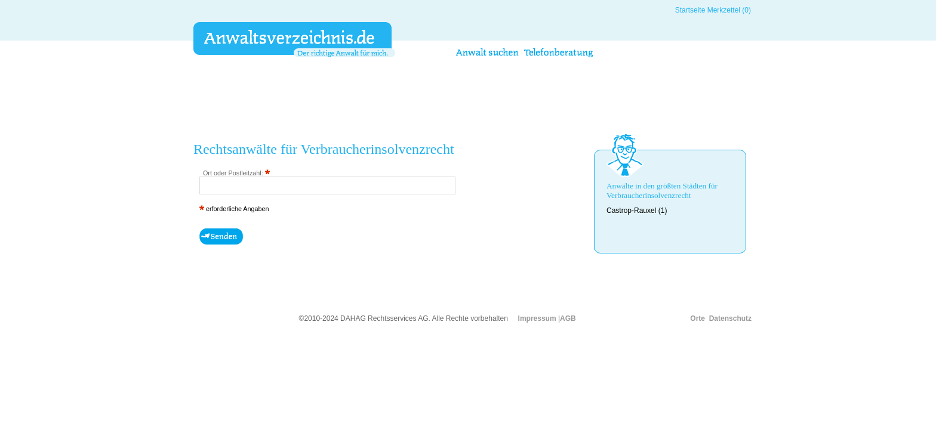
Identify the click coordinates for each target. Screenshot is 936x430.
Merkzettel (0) (729, 10)
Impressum (537, 318)
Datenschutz (730, 318)
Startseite (690, 10)
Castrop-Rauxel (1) (636, 210)
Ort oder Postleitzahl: (236, 173)
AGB (568, 318)
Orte (697, 318)
